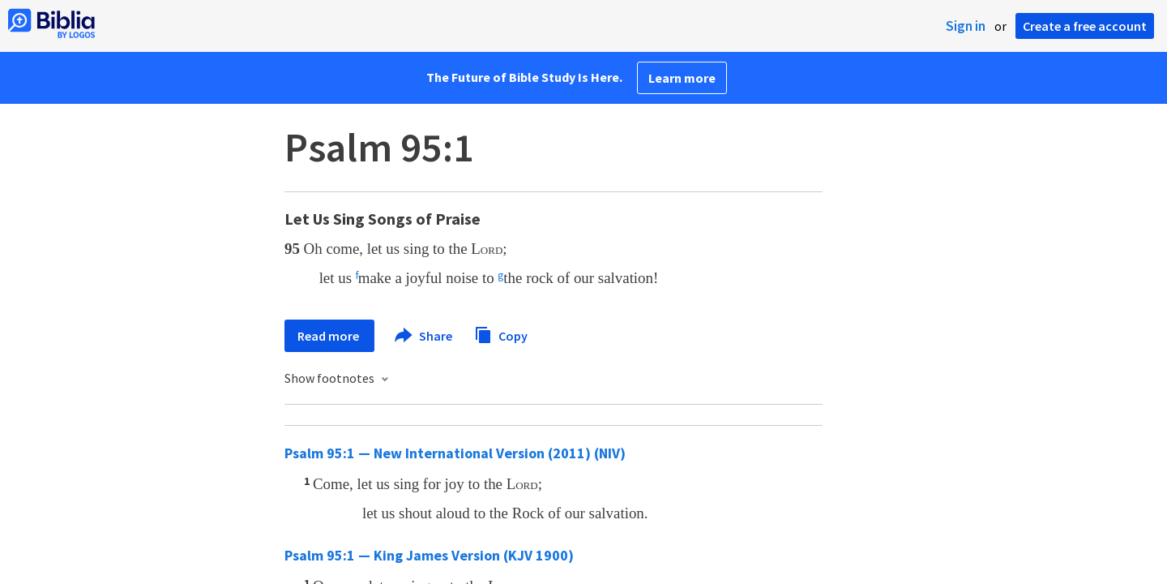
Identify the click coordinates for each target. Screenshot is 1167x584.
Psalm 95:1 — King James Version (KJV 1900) (429, 555)
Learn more (682, 78)
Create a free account (1085, 26)
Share (424, 336)
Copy (501, 333)
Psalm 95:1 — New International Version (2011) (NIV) (455, 453)
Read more (329, 336)
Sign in (965, 26)
